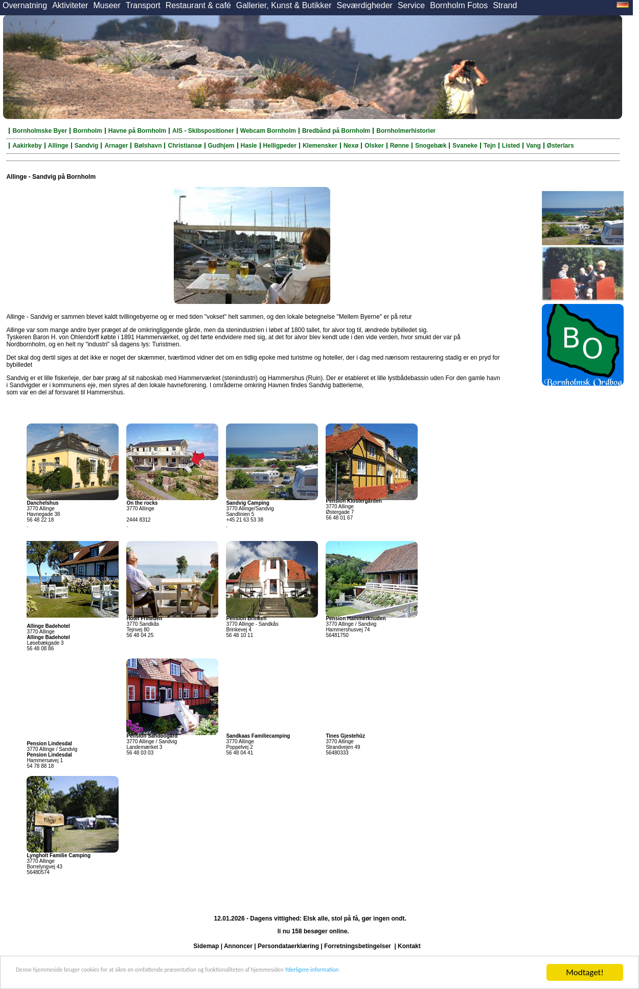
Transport (143, 5)
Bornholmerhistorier (406, 131)
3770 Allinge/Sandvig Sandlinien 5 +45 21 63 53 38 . (249, 514)
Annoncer (238, 946)
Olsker (373, 146)
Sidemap (206, 946)
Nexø (351, 146)
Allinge (58, 146)
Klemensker (320, 146)
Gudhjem (221, 146)
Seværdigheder (364, 5)
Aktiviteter (70, 5)
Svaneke (464, 146)
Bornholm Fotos (459, 5)
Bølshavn (148, 146)
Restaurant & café (198, 5)
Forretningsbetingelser (357, 946)
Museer (106, 5)
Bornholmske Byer (39, 131)
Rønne (399, 146)
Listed (511, 146)
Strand (505, 5)
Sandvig (87, 146)
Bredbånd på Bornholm (336, 131)
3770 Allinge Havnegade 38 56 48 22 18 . (43, 514)
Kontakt (409, 946)
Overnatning (25, 5)
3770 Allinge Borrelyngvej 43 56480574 (58, 864)
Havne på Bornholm (137, 131)
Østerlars (560, 146)
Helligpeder (279, 146)
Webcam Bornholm (268, 131)
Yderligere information (450, 973)
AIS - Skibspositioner (203, 131)
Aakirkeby (26, 146)
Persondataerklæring (288, 946)
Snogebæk (430, 146)
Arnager (116, 146)
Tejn (490, 146)
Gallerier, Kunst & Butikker (284, 5)
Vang (533, 146)
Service (411, 5)
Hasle (249, 146)
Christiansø (184, 146)
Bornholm (87, 131)
